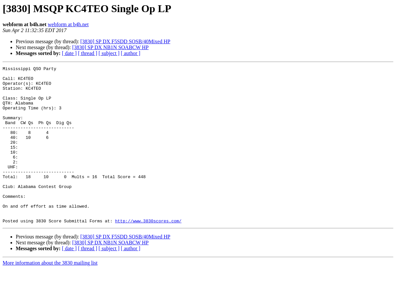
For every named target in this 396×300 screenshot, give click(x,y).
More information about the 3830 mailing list (50, 294)
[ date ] (69, 53)
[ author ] (131, 53)
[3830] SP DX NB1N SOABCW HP (110, 47)
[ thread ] (87, 53)
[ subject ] (109, 53)
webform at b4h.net (68, 24)
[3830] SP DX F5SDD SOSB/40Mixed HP (125, 41)
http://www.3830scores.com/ (148, 252)
